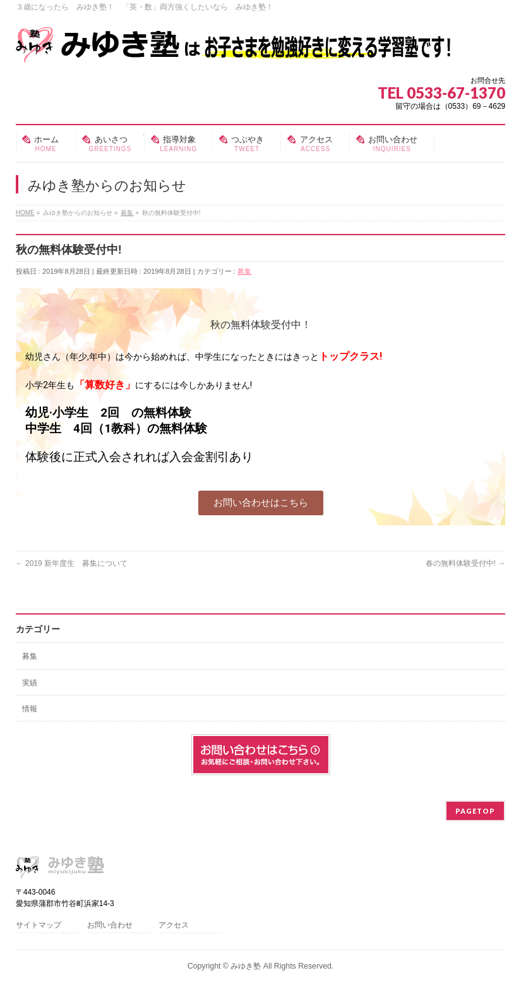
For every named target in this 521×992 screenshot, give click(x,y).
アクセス (174, 925)
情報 (29, 708)
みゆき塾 (246, 966)
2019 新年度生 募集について (72, 563)
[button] (260, 503)
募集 (244, 271)
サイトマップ (38, 925)
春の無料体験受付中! (466, 563)
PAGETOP (475, 811)
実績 (29, 682)
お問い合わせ (110, 925)
